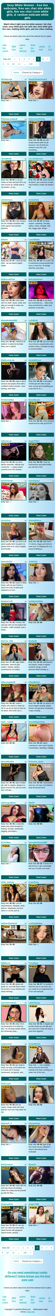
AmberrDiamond (9, 923)
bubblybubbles (36, 601)
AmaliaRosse (35, 360)
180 (30, 64)
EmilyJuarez (7, 1164)
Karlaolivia (34, 200)
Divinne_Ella (7, 641)
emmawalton (35, 1083)
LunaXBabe (34, 239)
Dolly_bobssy (7, 882)
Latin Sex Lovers (5, 48)
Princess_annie (36, 761)
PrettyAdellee (7, 400)
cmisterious (6, 200)
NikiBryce (5, 963)
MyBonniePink (8, 279)
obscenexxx (34, 1123)
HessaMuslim (7, 761)
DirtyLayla (6, 1083)
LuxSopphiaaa (35, 923)
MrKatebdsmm (36, 279)
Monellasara (34, 400)
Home (16, 72)
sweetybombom (8, 1003)
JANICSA (33, 561)
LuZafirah (33, 320)
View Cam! (14, 114)
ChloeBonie (34, 682)
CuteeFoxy (34, 882)
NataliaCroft (6, 601)
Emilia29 (33, 641)
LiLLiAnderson (36, 159)
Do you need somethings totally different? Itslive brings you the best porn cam (27, 1276)
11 (19, 64)
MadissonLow (8, 360)
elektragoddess (8, 803)
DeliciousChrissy (37, 119)
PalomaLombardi (9, 119)
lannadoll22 (6, 561)
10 (13, 64)
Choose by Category (32, 72)
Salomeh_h (6, 1123)
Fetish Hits (31, 1312)
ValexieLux (6, 441)
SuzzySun (6, 520)
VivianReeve (34, 1044)
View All (7, 59)
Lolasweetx (6, 1044)
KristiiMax (6, 842)
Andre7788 (34, 1204)
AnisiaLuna (6, 79)
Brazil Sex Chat (33, 48)
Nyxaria (32, 1164)
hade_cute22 (7, 722)
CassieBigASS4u (37, 722)
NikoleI (4, 239)
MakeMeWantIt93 (9, 320)
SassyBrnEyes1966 (38, 842)
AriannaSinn (7, 1204)
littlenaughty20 (8, 682)
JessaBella (6, 159)
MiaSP (32, 803)
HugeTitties (34, 441)
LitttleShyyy (34, 1003)
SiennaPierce (35, 520)
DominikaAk (7, 481)
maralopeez (34, 481)
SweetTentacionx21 (38, 79)
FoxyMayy (33, 963)
